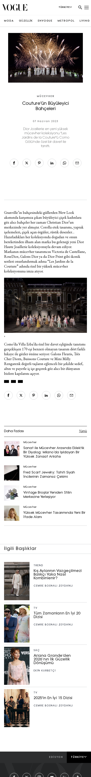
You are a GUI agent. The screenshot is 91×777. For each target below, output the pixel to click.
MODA (9, 21)
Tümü (83, 431)
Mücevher (45, 96)
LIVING (85, 21)
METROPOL (66, 21)
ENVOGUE (45, 21)
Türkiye (79, 757)
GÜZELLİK (26, 21)
